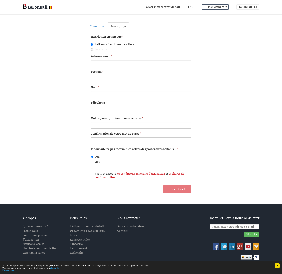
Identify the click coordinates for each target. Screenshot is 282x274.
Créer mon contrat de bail (163, 7)
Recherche (76, 252)
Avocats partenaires (130, 226)
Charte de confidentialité (39, 248)
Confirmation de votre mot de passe (115, 133)
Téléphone (98, 102)
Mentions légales (33, 244)
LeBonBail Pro (248, 7)
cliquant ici (55, 268)
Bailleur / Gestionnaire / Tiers (112, 44)
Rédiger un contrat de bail (87, 226)
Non (95, 161)
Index (73, 235)
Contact (122, 230)
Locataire (99, 49)
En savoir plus (8, 270)
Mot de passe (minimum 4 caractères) (116, 118)
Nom (94, 87)
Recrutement (78, 248)
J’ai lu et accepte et (137, 175)
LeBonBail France (34, 252)
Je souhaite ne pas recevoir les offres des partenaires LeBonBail (134, 149)
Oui (95, 156)
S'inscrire (76, 244)
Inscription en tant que (106, 36)
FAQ (190, 7)
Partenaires (30, 230)
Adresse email (100, 56)
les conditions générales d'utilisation (141, 173)
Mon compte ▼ (218, 7)
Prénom (96, 71)
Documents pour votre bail (87, 230)
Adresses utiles (80, 239)
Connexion (97, 26)
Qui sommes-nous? (35, 226)
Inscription (118, 26)
